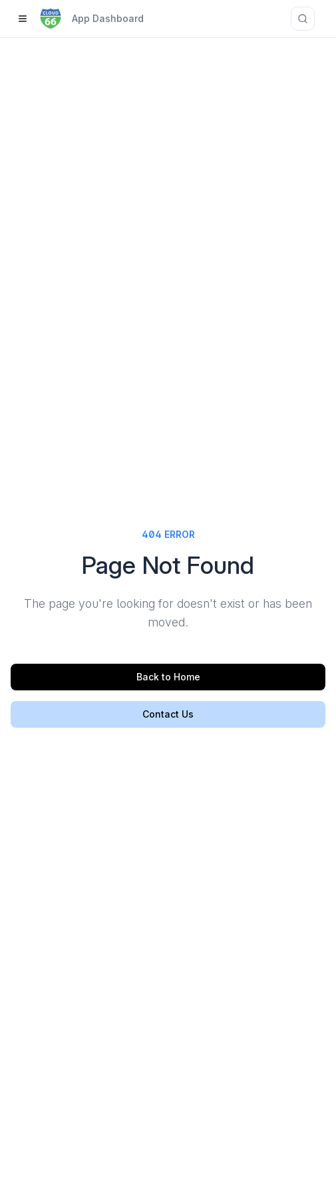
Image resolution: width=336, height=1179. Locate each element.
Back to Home (168, 676)
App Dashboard (108, 18)
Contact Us (168, 714)
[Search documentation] (303, 19)
